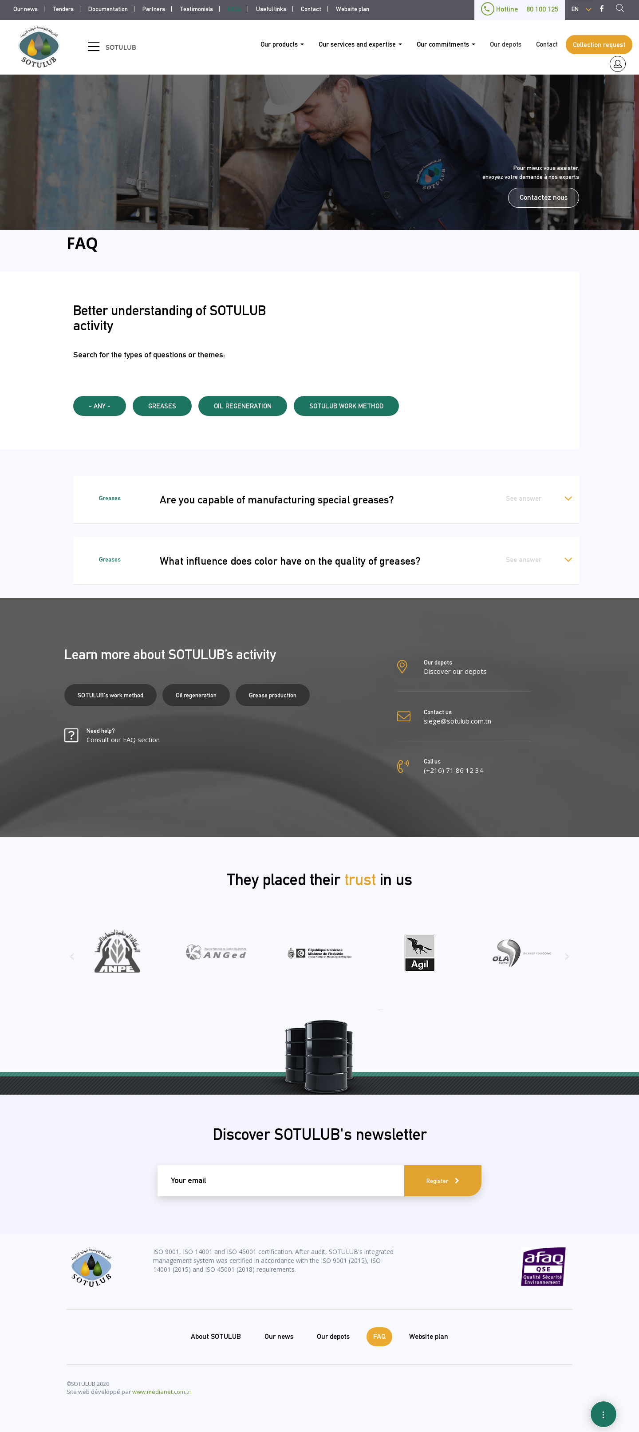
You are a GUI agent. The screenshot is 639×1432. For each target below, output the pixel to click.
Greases (162, 406)
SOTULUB (121, 47)
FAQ (379, 1336)
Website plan (352, 8)
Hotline (519, 9)
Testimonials (196, 8)
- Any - (99, 406)
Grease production (272, 695)
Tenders (63, 8)
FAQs (234, 8)
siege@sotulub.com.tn (457, 720)
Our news (25, 8)
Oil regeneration (243, 406)
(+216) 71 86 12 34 (453, 770)
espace (617, 64)
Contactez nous (544, 197)
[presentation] (72, 959)
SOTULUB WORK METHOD (346, 406)
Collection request (599, 44)
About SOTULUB (216, 1336)
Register (437, 1180)
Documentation (108, 8)
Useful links (271, 8)
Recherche (622, 9)
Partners (153, 8)
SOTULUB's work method (110, 695)
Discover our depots (455, 671)
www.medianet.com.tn (162, 1392)
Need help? (123, 735)
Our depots (505, 44)
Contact (311, 8)
